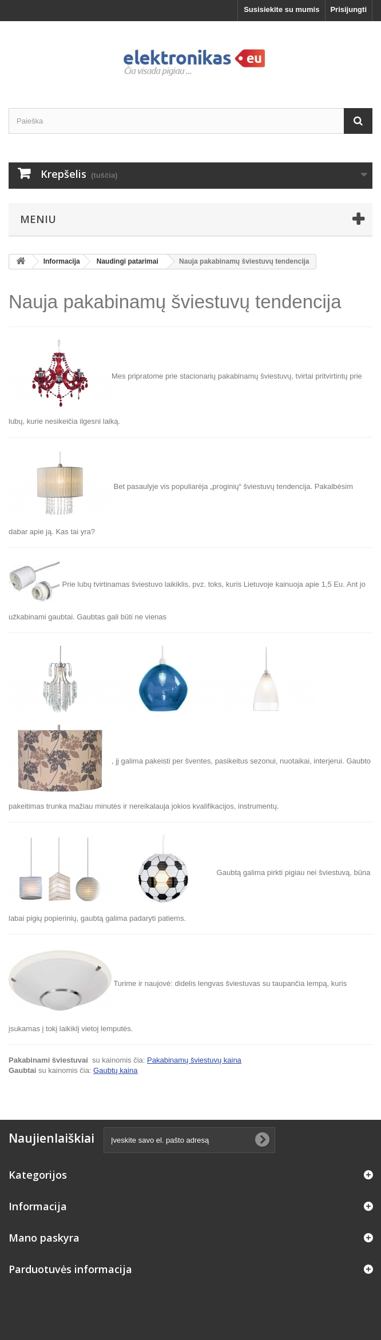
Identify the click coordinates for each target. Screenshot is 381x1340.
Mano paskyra (44, 1237)
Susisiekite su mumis (281, 9)
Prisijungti (348, 9)
